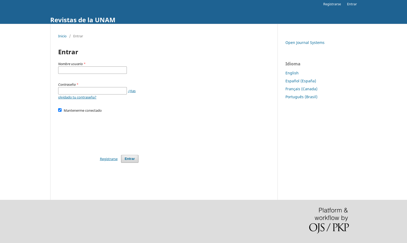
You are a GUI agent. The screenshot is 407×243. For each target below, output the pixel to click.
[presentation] (98, 131)
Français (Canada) (301, 88)
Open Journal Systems (305, 42)
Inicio (62, 36)
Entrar (352, 4)
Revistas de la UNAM (82, 19)
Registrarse (332, 4)
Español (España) (300, 80)
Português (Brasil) (301, 96)
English (292, 72)
